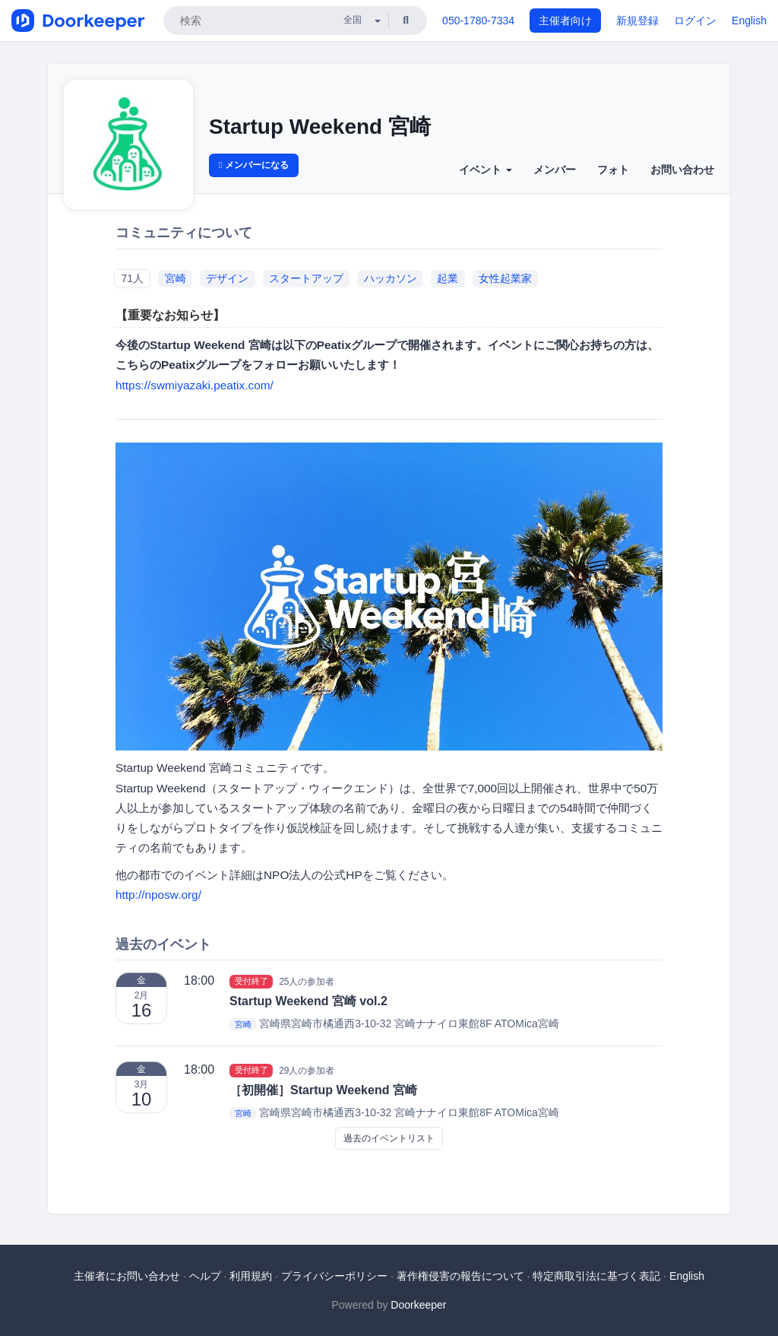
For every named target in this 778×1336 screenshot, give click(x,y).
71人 (132, 278)
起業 (447, 278)
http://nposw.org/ (158, 894)
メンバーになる (254, 165)
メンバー (554, 169)
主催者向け (565, 20)
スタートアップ (306, 278)
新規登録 (637, 20)
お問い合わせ (682, 169)
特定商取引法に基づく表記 (596, 1276)
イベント (485, 169)
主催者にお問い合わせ (127, 1276)
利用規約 (250, 1276)
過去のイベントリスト (389, 1138)
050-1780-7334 (478, 20)
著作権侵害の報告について (460, 1276)
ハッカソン (390, 278)
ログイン (695, 20)
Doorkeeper (418, 1305)
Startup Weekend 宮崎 (320, 126)
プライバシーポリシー (334, 1276)
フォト (613, 169)
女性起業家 (505, 278)
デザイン (227, 278)
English (749, 20)
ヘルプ (205, 1276)
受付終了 (251, 980)
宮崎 (175, 278)
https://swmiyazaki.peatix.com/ (194, 385)
